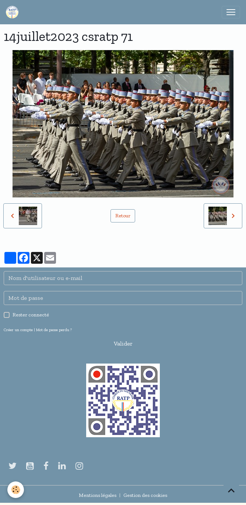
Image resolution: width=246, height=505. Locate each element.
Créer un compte (18, 329)
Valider (123, 343)
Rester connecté (31, 315)
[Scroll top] (231, 490)
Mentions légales (97, 495)
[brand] (13, 12)
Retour (122, 216)
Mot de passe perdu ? (54, 329)
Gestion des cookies (145, 495)
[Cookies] (15, 489)
